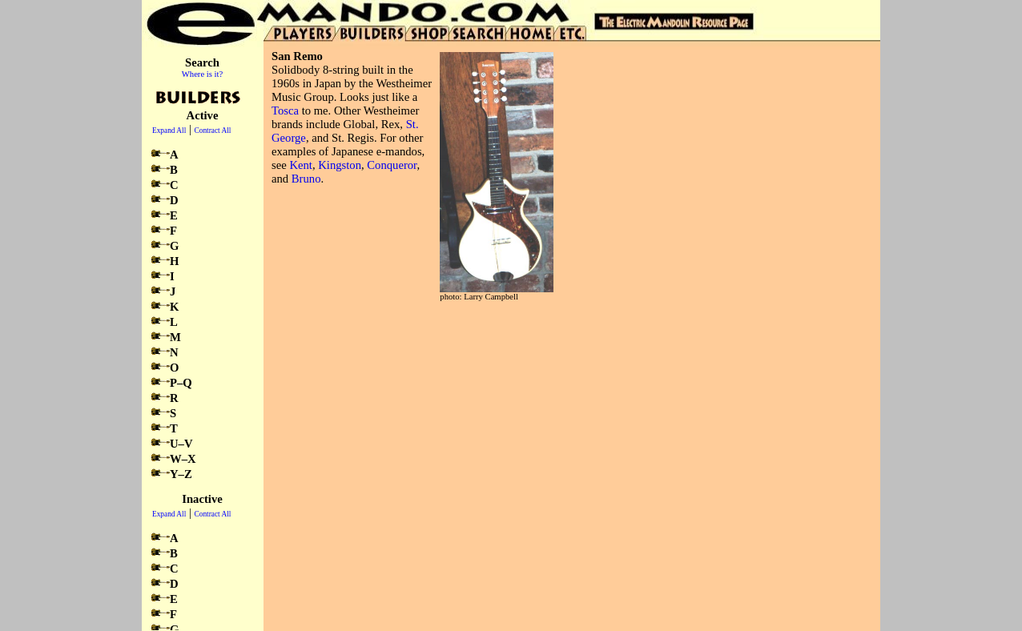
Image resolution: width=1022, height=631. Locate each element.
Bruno (306, 178)
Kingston (339, 165)
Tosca (285, 110)
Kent (300, 165)
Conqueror (391, 165)
